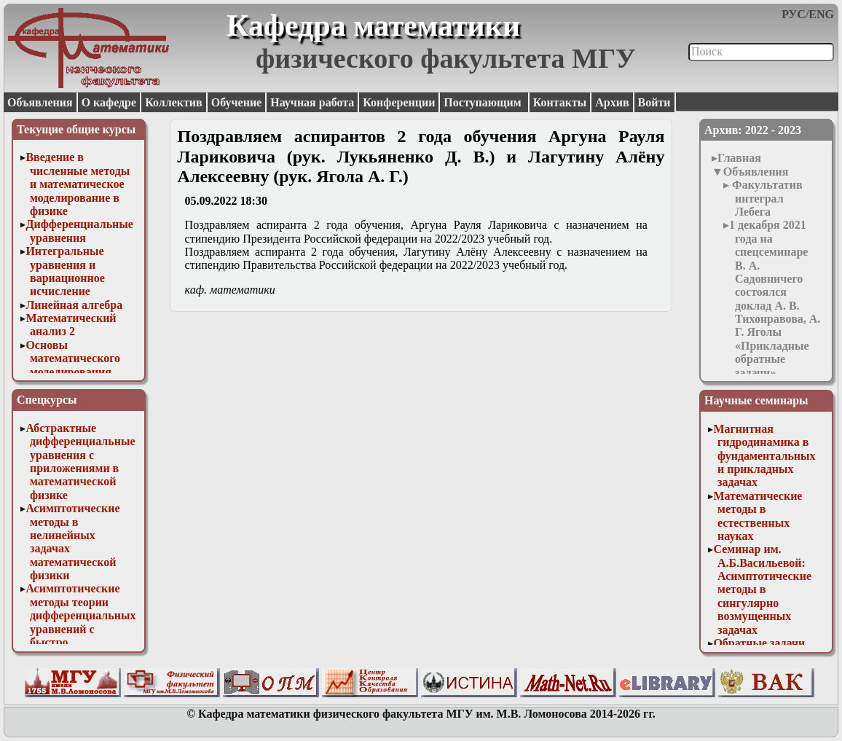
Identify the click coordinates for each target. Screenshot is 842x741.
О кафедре (109, 102)
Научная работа (312, 102)
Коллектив (173, 102)
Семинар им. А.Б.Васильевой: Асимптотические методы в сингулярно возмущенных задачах (762, 589)
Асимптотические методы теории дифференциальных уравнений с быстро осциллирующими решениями (80, 628)
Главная (739, 158)
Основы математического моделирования (72, 358)
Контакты (560, 102)
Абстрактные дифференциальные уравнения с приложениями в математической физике (80, 461)
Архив (612, 102)
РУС (794, 14)
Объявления (40, 102)
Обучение (236, 102)
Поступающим (484, 102)
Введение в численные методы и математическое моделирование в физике (77, 184)
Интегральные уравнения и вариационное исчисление (64, 271)
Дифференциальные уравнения (79, 230)
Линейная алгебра (73, 305)
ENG (821, 14)
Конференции (399, 102)
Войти (654, 102)
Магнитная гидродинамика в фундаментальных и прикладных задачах (764, 456)
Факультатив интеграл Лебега (766, 198)
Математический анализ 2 (70, 324)
